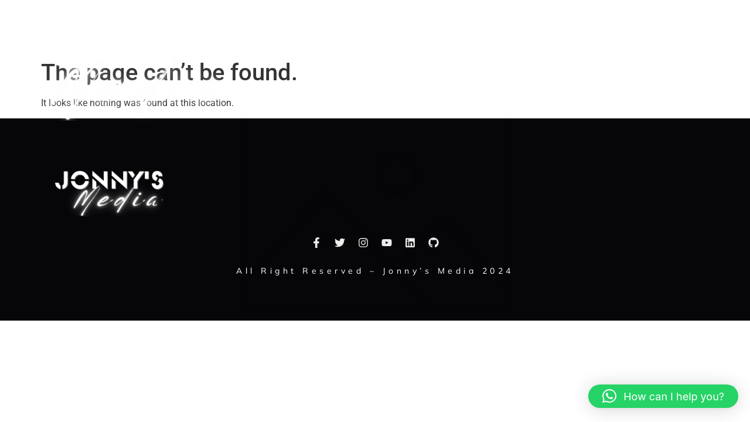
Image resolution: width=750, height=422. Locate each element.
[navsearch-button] (700, 71)
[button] (733, 71)
